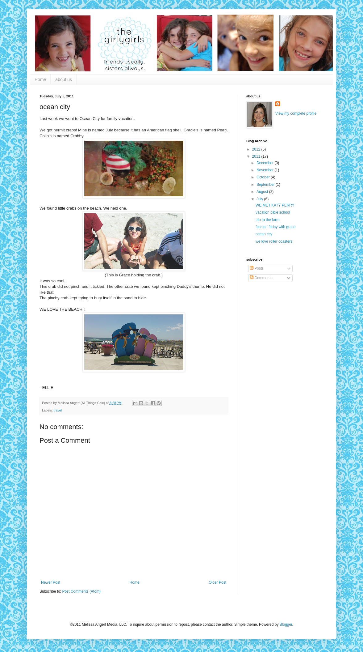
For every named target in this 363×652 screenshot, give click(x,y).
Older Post (217, 582)
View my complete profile (295, 113)
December (266, 163)
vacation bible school (273, 212)
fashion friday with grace (275, 227)
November (266, 170)
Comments (261, 278)
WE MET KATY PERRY (275, 205)
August (263, 192)
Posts (257, 268)
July (260, 199)
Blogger (286, 624)
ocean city (264, 234)
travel (58, 410)
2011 (256, 156)
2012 (256, 149)
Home (40, 79)
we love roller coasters (274, 241)
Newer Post (50, 582)
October (264, 177)
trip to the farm (267, 220)
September (266, 184)
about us (63, 79)
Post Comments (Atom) (81, 591)
